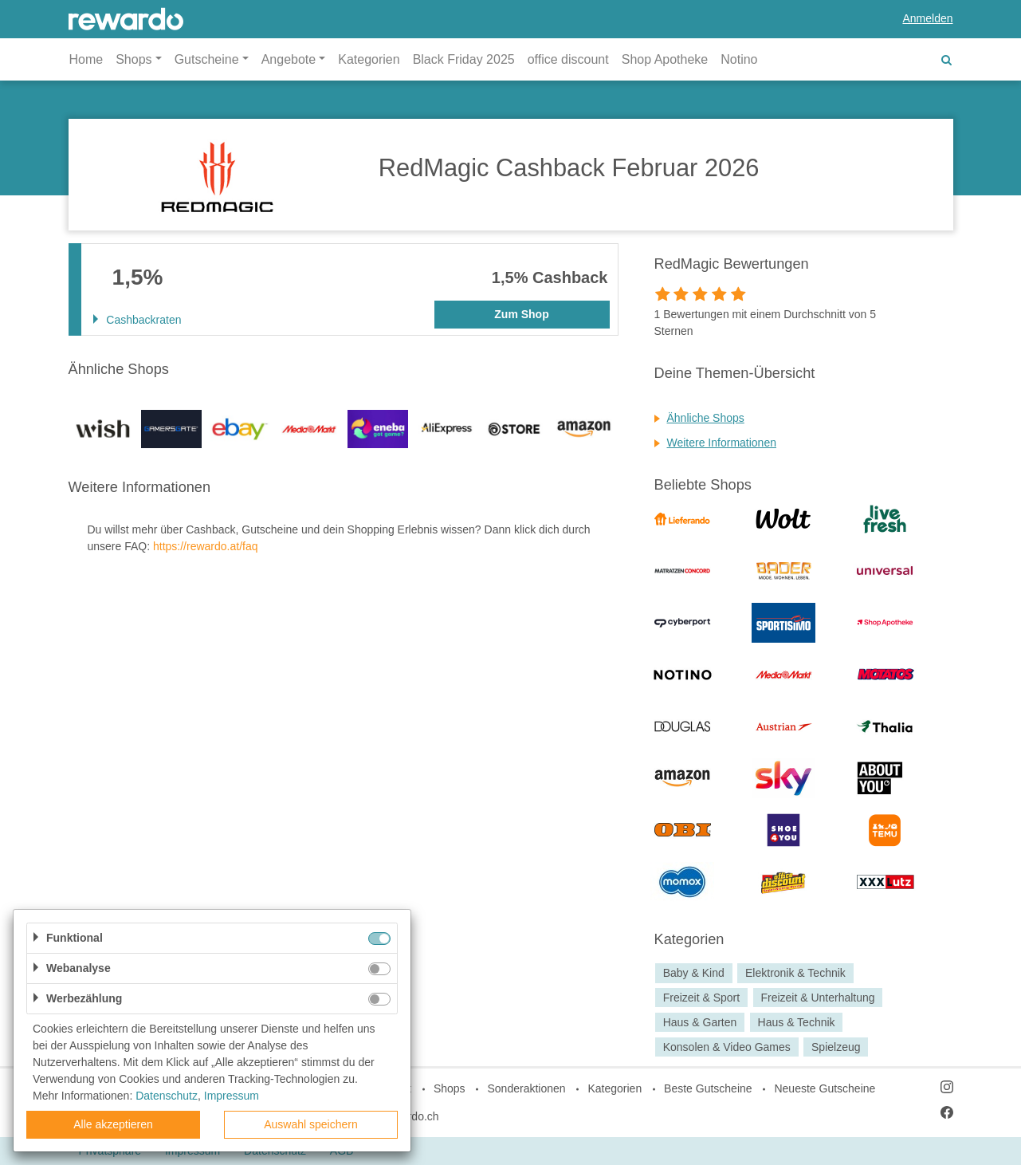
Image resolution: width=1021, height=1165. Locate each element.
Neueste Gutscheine (824, 1088)
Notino (739, 59)
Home (86, 59)
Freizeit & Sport (701, 997)
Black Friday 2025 (464, 59)
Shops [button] (133, 59)
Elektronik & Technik (795, 972)
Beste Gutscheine (708, 1088)
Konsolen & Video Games (727, 1047)
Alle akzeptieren (113, 1124)
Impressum (231, 1095)
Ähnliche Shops (705, 417)
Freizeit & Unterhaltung (817, 997)
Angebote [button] (288, 59)
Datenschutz (166, 1095)
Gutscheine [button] (207, 59)
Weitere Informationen (721, 442)
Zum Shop (521, 314)
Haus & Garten (700, 1022)
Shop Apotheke (665, 59)
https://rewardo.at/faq (205, 546)
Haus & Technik (796, 1022)
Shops (449, 1088)
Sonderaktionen (526, 1088)
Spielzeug (836, 1047)
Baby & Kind (694, 972)
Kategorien (368, 59)
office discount (568, 59)
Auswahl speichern (311, 1124)
